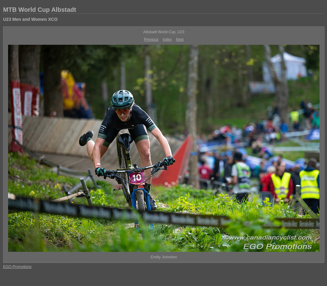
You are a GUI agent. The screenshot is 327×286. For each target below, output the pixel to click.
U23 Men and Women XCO (30, 19)
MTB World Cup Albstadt (39, 9)
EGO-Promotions (17, 267)
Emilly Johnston (164, 257)
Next (180, 39)
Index (167, 39)
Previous (151, 39)
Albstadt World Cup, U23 (163, 32)
